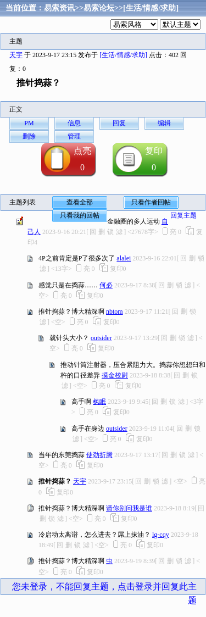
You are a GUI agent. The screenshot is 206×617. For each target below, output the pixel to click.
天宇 (16, 55)
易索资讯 (59, 8)
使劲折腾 (99, 455)
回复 (119, 123)
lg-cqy (160, 534)
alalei (123, 258)
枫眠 (99, 401)
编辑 (164, 123)
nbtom (114, 311)
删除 (29, 136)
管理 (74, 136)
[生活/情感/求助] (151, 8)
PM (29, 123)
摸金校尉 (115, 375)
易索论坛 (98, 8)
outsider (101, 338)
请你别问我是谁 (129, 508)
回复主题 (183, 215)
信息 (74, 123)
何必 (106, 285)
